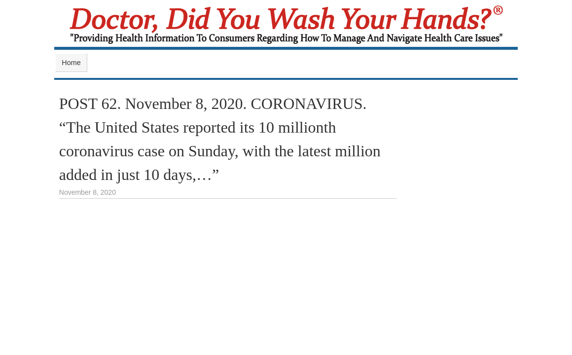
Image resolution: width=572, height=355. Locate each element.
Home (71, 63)
